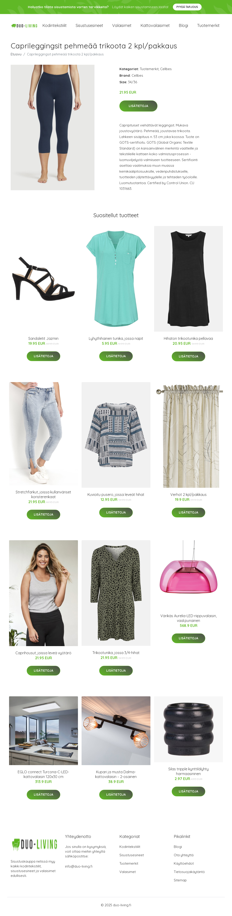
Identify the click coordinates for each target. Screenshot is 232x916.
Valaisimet (121, 27)
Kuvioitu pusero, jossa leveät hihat (115, 497)
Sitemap (180, 883)
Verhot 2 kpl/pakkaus (188, 497)
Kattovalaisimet (155, 27)
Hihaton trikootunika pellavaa (188, 341)
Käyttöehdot (184, 866)
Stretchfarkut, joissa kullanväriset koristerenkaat (43, 497)
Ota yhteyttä (183, 858)
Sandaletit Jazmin (43, 341)
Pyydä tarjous (187, 7)
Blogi (183, 27)
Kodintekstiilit (54, 27)
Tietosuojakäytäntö (189, 875)
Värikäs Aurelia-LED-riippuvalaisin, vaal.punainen (188, 621)
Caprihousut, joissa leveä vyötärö (43, 656)
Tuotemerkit (208, 27)
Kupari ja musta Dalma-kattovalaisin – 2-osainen (116, 777)
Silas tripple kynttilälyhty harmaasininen (188, 774)
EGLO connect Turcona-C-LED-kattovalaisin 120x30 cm (43, 777)
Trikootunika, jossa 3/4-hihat (116, 656)
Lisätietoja (138, 109)
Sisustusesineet (89, 27)
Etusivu (16, 57)
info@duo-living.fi (78, 869)
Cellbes (166, 72)
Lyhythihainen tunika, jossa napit (116, 341)
